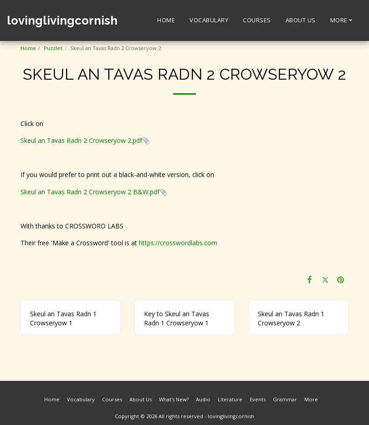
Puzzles (53, 48)
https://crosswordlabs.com (178, 242)
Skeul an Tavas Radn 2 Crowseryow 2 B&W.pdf (89, 191)
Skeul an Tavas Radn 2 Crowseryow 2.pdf (81, 140)
